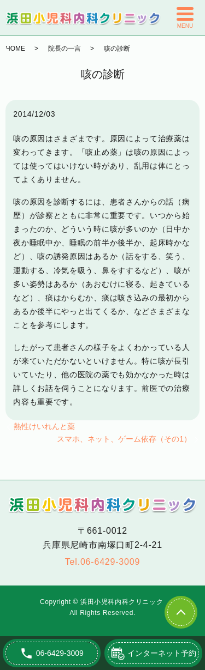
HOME (15, 48)
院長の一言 (64, 48)
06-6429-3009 (110, 561)
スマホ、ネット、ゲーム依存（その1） (124, 438)
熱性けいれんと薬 (44, 426)
